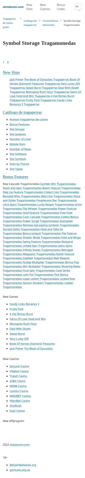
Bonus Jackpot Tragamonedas (42, 233)
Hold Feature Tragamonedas (41, 213)
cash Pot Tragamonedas (38, 275)
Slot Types (16, 169)
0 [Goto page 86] (8, 62)
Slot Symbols (18, 159)
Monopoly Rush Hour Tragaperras (48, 92)
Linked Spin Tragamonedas (40, 246)
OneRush (15, 406)
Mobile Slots (17, 144)
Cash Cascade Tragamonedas (42, 217)
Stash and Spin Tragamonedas (22, 188)
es (77, 6)
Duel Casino (17, 411)
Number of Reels (20, 149)
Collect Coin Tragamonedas (61, 192)
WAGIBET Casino (20, 396)
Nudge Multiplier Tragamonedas (44, 262)
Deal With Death (20, 329)
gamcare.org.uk (20, 470)
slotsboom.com (20, 445)
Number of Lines (20, 139)
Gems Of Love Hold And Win (28, 319)
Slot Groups (17, 129)
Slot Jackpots (18, 134)
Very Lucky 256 (19, 339)
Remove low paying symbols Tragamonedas (51, 225)
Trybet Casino (18, 376)
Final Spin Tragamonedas (39, 270)
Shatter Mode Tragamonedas (42, 237)
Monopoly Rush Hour (23, 324)
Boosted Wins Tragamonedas (22, 196)
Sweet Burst (17, 334)
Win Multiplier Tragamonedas (42, 266)
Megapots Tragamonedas (39, 254)
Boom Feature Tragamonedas (61, 188)
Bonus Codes (61, 7)
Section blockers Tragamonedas (43, 283)
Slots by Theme (19, 164)
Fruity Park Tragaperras (41, 100)
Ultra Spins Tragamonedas (20, 204)
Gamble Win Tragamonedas (58, 184)
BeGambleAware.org (23, 465)
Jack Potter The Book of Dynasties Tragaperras (40, 79)
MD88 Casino (18, 386)
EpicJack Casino (19, 366)
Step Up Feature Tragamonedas (23, 192)
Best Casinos (45, 7)
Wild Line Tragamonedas (57, 196)
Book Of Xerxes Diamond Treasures (32, 344)
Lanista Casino (19, 391)
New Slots (29, 7)
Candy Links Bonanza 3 (24, 304)
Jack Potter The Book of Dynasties (31, 348)
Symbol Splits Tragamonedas (22, 229)
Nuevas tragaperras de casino (29, 119)
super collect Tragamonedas (41, 279)
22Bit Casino (18, 381)
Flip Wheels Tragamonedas (40, 209)
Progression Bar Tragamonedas (56, 200)
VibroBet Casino (20, 401)
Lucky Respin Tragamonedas (56, 204)
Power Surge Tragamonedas (41, 221)
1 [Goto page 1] (3, 62)
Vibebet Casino (19, 371)
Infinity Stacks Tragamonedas (42, 250)
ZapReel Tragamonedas (38, 258)
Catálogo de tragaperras (22, 112)
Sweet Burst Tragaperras (42, 88)
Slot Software (18, 154)
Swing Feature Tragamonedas (42, 242)
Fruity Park (16, 309)
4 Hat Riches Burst (21, 314)
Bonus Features (20, 124)
